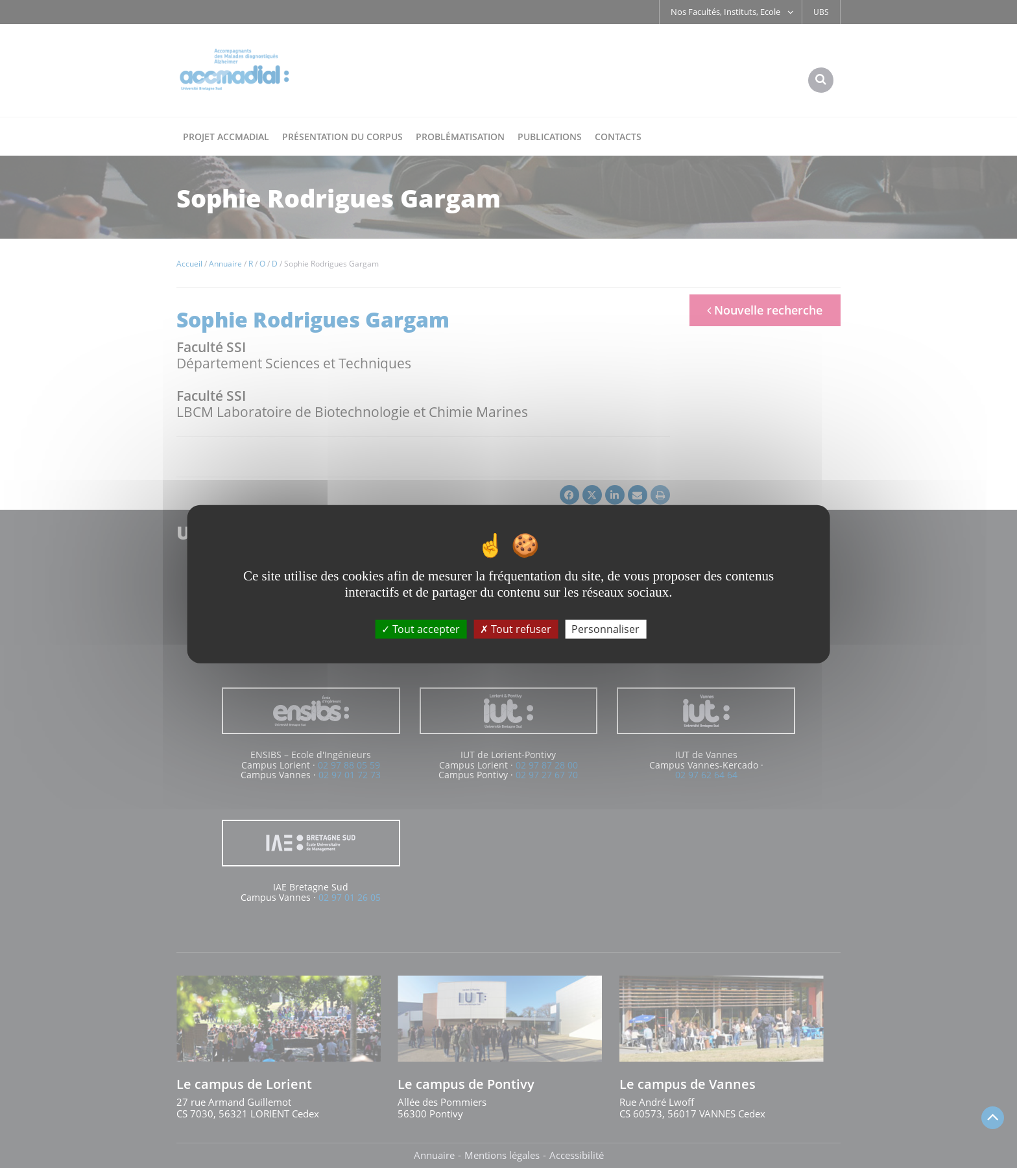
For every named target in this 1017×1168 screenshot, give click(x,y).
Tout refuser (515, 629)
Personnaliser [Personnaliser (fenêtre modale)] (605, 629)
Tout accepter (420, 629)
